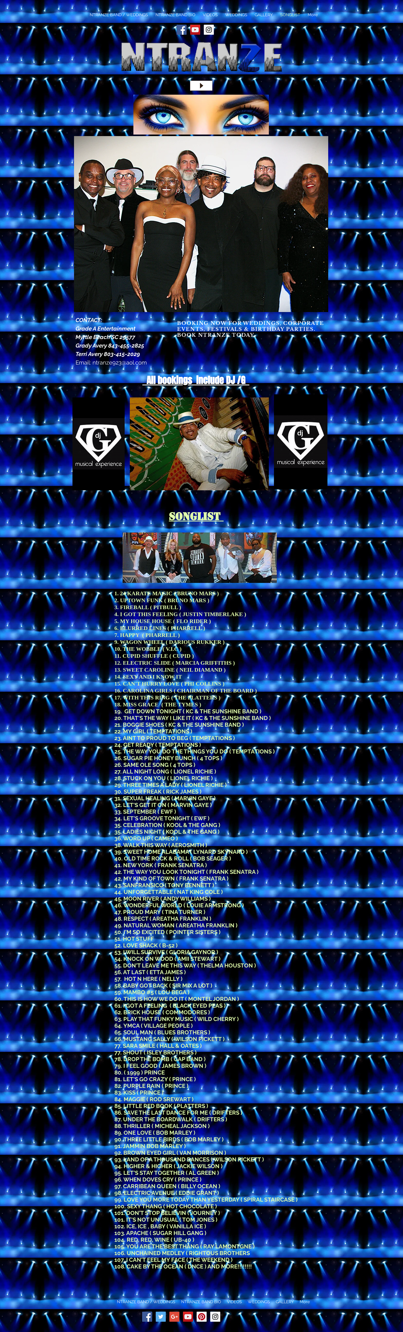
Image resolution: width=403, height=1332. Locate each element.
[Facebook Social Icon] (182, 30)
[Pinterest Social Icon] (202, 1317)
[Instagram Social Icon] (209, 30)
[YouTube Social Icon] (195, 30)
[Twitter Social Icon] (161, 1317)
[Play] (201, 86)
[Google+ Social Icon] (174, 1317)
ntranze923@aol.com (120, 362)
